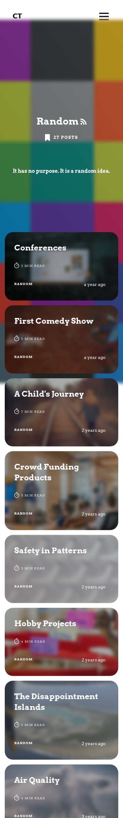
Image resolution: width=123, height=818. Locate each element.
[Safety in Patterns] (61, 569)
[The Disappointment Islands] (61, 720)
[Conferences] (61, 266)
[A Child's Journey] (61, 412)
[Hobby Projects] (61, 642)
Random (23, 284)
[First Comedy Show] (61, 339)
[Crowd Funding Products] (61, 490)
